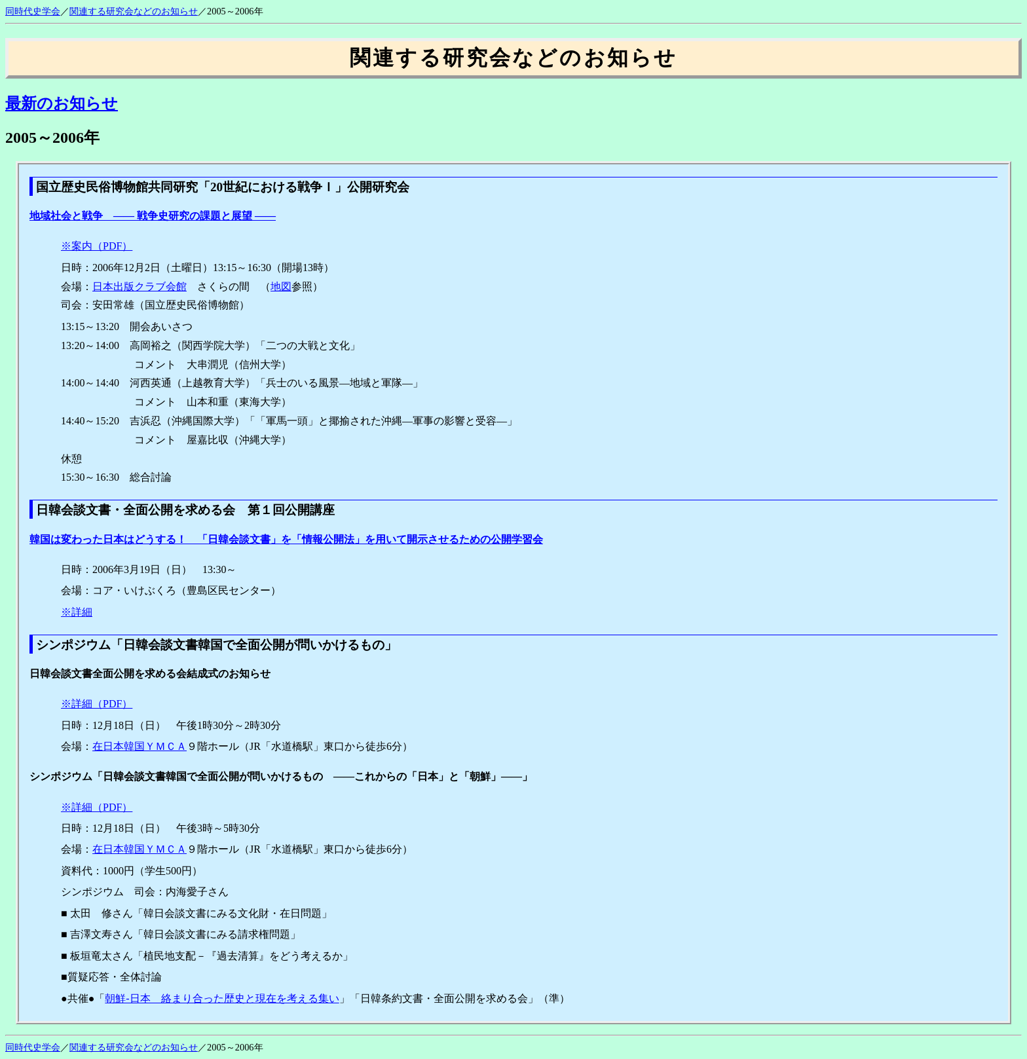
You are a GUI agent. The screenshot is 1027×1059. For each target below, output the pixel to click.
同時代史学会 (32, 11)
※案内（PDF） (96, 245)
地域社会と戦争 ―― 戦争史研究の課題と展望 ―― (152, 215)
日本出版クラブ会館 (139, 286)
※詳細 (76, 612)
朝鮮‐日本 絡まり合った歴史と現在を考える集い (222, 998)
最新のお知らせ (61, 103)
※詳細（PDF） (96, 703)
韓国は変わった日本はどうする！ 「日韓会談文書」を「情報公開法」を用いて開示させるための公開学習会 (286, 539)
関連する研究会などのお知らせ (133, 11)
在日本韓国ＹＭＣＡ (139, 746)
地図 (281, 286)
